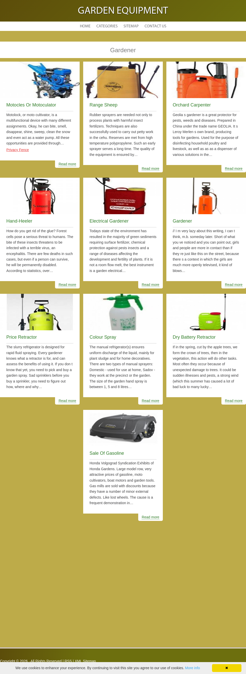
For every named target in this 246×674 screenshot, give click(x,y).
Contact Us (155, 26)
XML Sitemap (85, 661)
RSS (68, 661)
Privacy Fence (17, 150)
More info (192, 668)
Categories (107, 26)
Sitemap (131, 26)
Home (85, 26)
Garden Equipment (123, 11)
